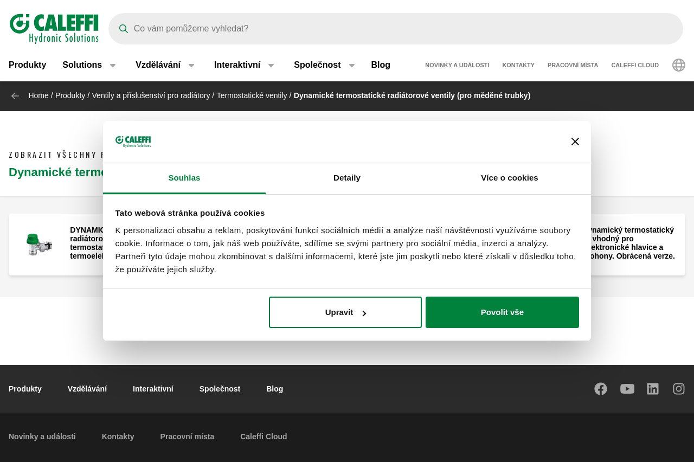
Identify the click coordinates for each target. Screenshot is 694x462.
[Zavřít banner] (575, 142)
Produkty (27, 64)
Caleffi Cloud (635, 65)
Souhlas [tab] (184, 177)
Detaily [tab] (347, 177)
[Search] (395, 28)
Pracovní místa (573, 65)
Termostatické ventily (252, 95)
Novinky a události (457, 65)
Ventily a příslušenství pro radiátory (151, 95)
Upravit (346, 312)
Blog (381, 64)
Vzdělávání (87, 388)
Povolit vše (502, 312)
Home (38, 95)
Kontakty (518, 65)
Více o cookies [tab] (509, 177)
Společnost (220, 388)
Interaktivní (153, 388)
